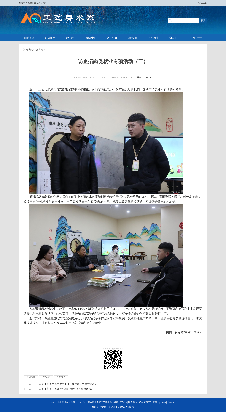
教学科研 (112, 37)
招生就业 (153, 37)
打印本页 (46, 377)
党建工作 (174, 37)
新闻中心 (91, 37)
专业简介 (71, 37)
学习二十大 (196, 37)
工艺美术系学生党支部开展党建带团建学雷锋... (70, 384)
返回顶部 (30, 377)
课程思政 (133, 37)
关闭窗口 (61, 377)
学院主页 (202, 3)
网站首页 (29, 37)
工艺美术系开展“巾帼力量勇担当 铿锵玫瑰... (68, 388)
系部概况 (50, 37)
